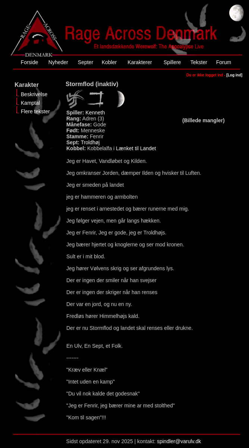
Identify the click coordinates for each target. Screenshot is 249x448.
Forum (223, 62)
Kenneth (95, 113)
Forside (29, 62)
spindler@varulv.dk (179, 441)
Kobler (109, 62)
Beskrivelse (34, 94)
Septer (85, 62)
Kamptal (30, 103)
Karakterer (139, 62)
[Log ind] (234, 75)
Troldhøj (90, 142)
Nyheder (58, 62)
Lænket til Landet (136, 148)
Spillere (172, 62)
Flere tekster (35, 111)
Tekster (198, 62)
